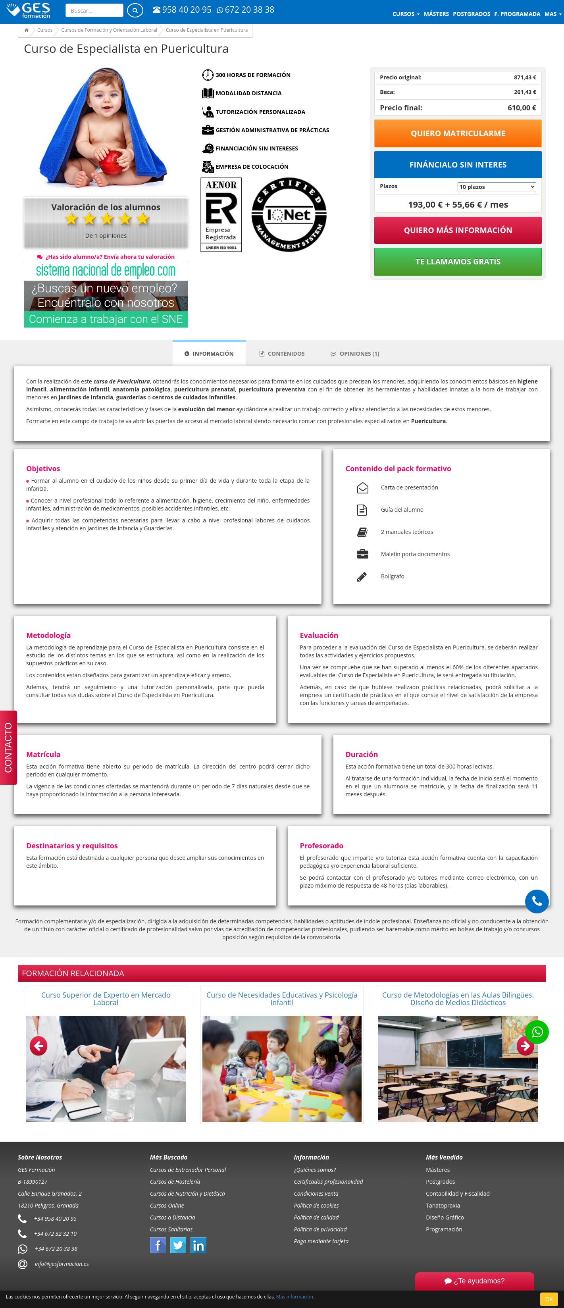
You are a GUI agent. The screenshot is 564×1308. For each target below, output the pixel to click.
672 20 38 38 (245, 9)
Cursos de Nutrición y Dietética (187, 1193)
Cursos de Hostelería (175, 1181)
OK (549, 1299)
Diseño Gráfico (445, 1217)
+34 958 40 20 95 (55, 1218)
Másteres (438, 1169)
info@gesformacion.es (61, 1263)
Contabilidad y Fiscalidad (458, 1193)
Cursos (406, 13)
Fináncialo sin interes (458, 164)
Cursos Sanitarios (171, 1229)
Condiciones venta (316, 1193)
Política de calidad (316, 1217)
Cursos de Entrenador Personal (188, 1169)
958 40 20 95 (182, 9)
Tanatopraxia (443, 1205)
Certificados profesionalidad (328, 1181)
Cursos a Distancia (172, 1217)
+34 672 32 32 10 (55, 1233)
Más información (294, 1296)
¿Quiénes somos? (315, 1169)
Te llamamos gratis (458, 261)
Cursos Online (167, 1205)
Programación (444, 1229)
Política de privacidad (320, 1229)
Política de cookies (316, 1205)
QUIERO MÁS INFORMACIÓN (458, 230)
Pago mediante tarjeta (321, 1241)
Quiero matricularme (458, 133)
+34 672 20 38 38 (56, 1248)
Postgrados (440, 1181)
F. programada (517, 13)
